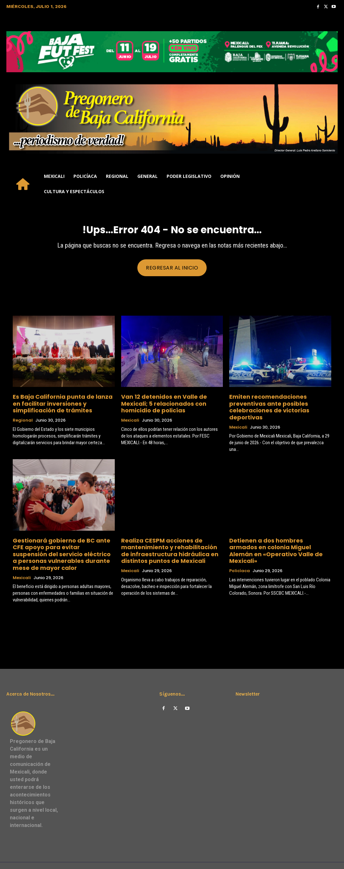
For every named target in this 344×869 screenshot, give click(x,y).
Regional (23, 419)
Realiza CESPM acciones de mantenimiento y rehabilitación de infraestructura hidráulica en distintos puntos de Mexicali (171, 540)
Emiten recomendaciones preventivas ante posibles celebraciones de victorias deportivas (278, 404)
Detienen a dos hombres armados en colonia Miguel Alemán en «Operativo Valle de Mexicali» (276, 538)
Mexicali (130, 413)
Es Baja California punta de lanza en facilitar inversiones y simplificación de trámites (63, 404)
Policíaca (239, 552)
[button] (330, 184)
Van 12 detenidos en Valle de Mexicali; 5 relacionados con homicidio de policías (171, 401)
